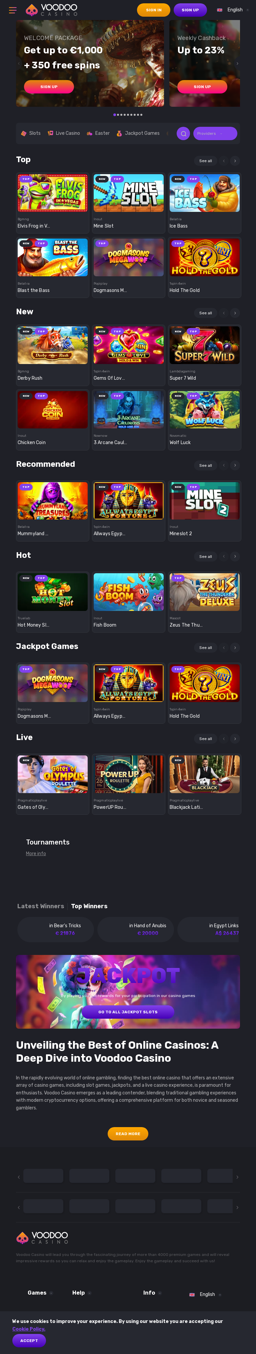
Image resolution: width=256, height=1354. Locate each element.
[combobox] (231, 10)
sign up (190, 10)
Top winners (89, 906)
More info (36, 854)
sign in (154, 10)
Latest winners (40, 906)
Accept (29, 1340)
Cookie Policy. (28, 1329)
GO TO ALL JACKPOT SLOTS (128, 1012)
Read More (128, 1133)
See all (205, 160)
